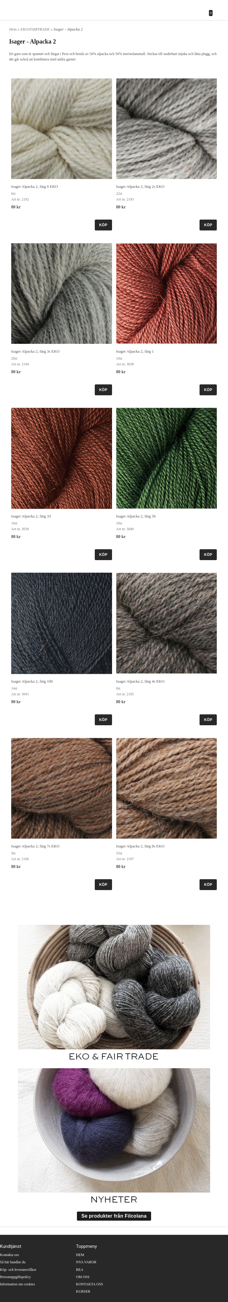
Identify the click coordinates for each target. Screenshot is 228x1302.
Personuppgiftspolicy (15, 1277)
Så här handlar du (12, 1262)
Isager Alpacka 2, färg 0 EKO (34, 186)
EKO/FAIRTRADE (36, 29)
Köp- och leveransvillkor (18, 1270)
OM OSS (82, 1277)
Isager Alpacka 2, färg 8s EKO (140, 846)
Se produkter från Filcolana (114, 1216)
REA (79, 1270)
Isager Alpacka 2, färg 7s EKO (35, 846)
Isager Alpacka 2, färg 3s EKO (35, 351)
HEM (80, 1255)
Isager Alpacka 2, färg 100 (32, 681)
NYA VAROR (86, 1262)
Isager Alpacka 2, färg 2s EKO (140, 186)
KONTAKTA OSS (89, 1284)
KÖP (103, 225)
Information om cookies (17, 1284)
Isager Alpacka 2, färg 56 (136, 516)
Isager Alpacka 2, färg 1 (135, 351)
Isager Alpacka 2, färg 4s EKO (140, 681)
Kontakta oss (9, 1255)
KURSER (83, 1291)
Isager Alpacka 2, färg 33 (31, 516)
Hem (13, 29)
